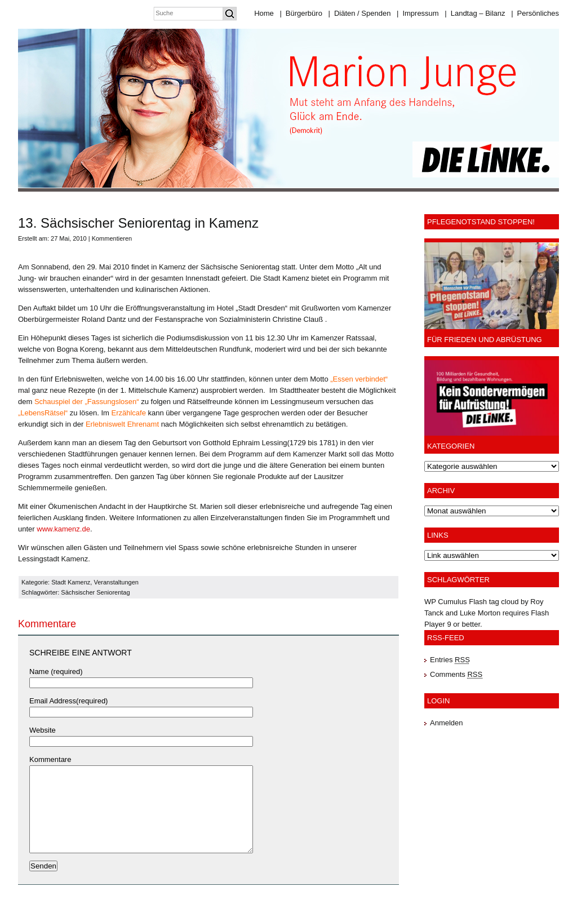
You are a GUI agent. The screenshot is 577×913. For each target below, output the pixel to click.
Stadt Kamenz (70, 582)
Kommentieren (112, 238)
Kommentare (50, 759)
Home (264, 13)
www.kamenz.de (63, 529)
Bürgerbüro (300, 13)
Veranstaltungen (116, 582)
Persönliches (535, 13)
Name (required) (56, 671)
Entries (450, 659)
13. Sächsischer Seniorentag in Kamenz (138, 223)
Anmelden (446, 723)
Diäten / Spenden (360, 13)
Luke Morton (480, 613)
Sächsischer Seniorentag (95, 592)
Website (42, 730)
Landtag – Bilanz (475, 13)
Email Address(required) (68, 701)
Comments (456, 674)
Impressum (418, 13)
